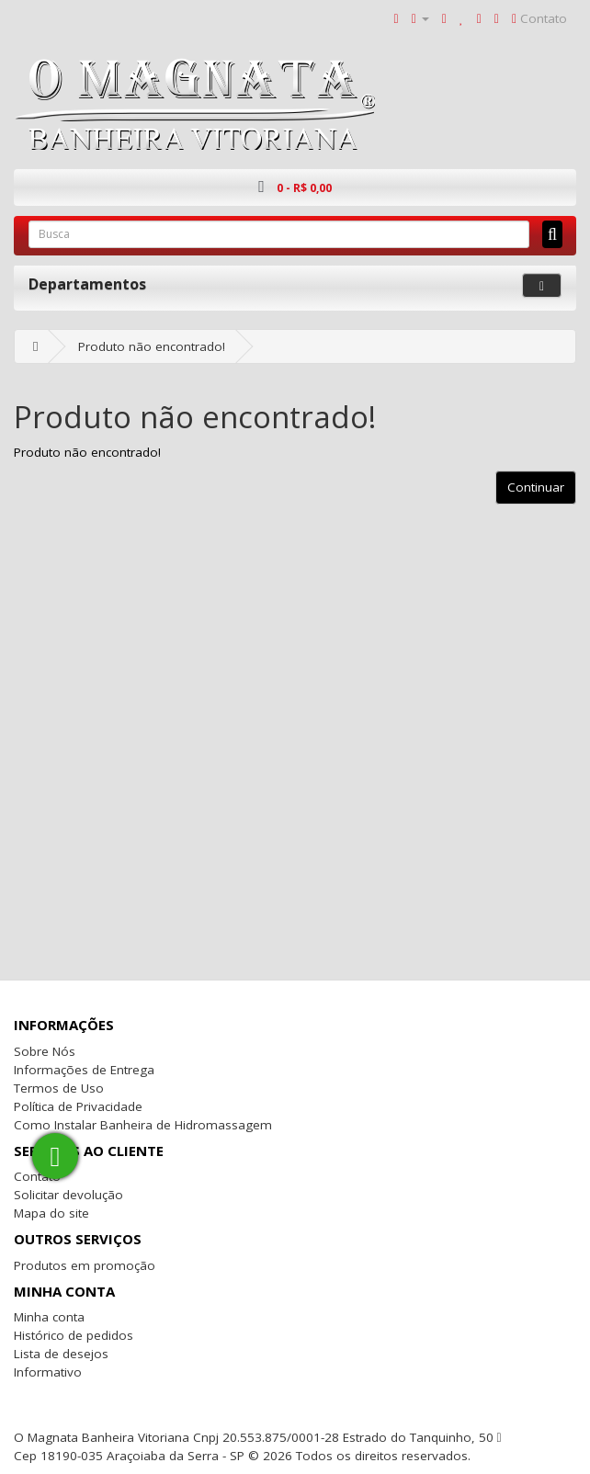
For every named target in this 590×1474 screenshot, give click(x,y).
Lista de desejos (61, 1353)
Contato (37, 1176)
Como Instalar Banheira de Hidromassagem (143, 1125)
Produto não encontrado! (151, 346)
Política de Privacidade (78, 1106)
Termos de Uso (59, 1088)
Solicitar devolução (68, 1194)
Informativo (48, 1372)
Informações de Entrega (84, 1069)
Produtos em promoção (84, 1265)
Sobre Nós (44, 1051)
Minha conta (49, 1317)
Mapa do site (51, 1213)
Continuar (535, 487)
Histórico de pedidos (73, 1335)
